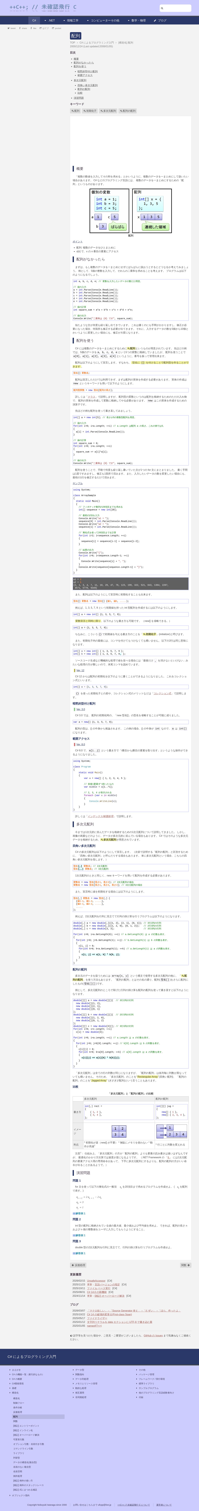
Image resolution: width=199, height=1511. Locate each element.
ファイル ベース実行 (98, 1288)
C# (34, 20)
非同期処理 (79, 1397)
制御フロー (18, 1403)
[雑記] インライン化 (23, 1430)
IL (168, 1157)
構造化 (14, 1392)
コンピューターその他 (103, 20)
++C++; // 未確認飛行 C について (134, 1505)
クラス (91, 396)
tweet (12, 28)
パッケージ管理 (145, 1374)
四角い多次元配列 (88, 85)
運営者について (164, 1505)
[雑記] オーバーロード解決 (109, 1296)
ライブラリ (18, 1453)
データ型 (78, 1370)
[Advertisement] (131, 141)
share (23, 28)
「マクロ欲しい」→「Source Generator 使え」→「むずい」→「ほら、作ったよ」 (134, 1310)
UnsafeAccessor (96, 1280)
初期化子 (90, 111)
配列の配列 (84, 89)
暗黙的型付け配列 (88, 71)
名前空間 (17, 1471)
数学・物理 (136, 20)
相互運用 (78, 1392)
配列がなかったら (84, 62)
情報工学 (70, 20)
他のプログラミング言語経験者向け (155, 1392)
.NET (49, 20)
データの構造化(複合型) (25, 1462)
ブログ (160, 20)
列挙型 (16, 1457)
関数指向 (78, 1374)
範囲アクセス (85, 75)
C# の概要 (15, 1379)
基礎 (12, 1388)
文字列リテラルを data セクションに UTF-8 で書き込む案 (119, 1322)
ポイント (78, 241)
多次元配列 (80, 80)
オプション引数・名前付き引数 (28, 1444)
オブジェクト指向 (19, 1495)
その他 (140, 1370)
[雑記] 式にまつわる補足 (25, 1489)
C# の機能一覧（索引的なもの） (26, 1374)
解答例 (80, 1213)
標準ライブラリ (145, 1383)
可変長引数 (18, 1439)
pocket (56, 28)
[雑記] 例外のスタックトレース (28, 1485)
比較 (80, 93)
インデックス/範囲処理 (101, 816)
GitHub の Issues (153, 1335)
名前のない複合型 (22, 1467)
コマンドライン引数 (23, 1448)
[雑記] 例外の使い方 (23, 1480)
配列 (75, 35)
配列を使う (80, 66)
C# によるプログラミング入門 (32, 1357)
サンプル (78, 483)
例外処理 (17, 1476)
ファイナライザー (97, 1318)
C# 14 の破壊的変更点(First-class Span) (109, 1314)
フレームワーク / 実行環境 (150, 1379)
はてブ (44, 28)
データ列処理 (80, 1379)
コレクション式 (162, 693)
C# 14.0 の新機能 (97, 1292)
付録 (139, 1397)
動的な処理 (79, 1388)
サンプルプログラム (147, 1388)
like (33, 28)
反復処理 (78, 1265)
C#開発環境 (16, 1383)
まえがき (15, 1370)
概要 (76, 59)
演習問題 (79, 98)
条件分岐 (17, 1407)
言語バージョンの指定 (107, 1284)
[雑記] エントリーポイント (26, 1426)
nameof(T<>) (94, 1325)
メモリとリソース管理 (84, 1383)
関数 (185, 1265)
